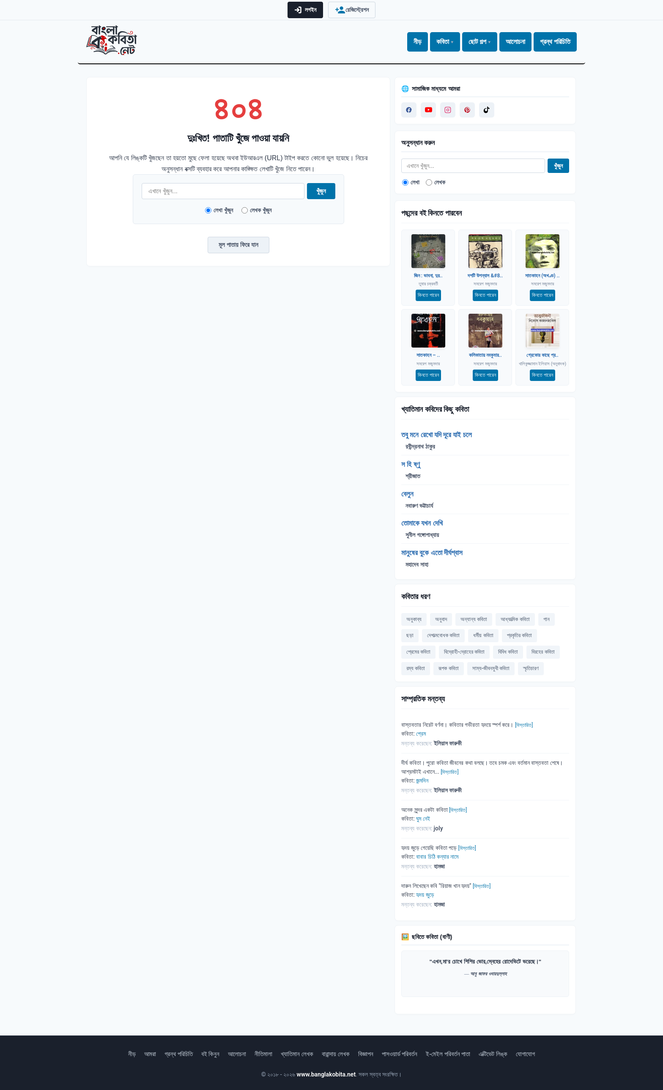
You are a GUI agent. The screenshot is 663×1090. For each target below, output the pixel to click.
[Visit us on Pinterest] (467, 110)
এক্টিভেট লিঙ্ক (493, 1054)
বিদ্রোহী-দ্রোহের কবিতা (464, 652)
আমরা (150, 1054)
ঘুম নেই (423, 818)
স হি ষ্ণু (410, 464)
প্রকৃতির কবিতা (519, 635)
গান (546, 619)
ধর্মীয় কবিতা (483, 635)
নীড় (132, 1054)
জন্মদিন (422, 780)
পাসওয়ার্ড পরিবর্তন (400, 1054)
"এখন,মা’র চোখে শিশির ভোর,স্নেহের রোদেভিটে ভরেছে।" (485, 962)
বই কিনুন (210, 1054)
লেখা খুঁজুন (219, 210)
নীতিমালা (263, 1054)
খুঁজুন (321, 191)
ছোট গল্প (477, 42)
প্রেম (421, 733)
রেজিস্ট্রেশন (352, 10)
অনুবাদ (441, 619)
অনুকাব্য (414, 619)
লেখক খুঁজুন (256, 210)
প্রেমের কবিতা (418, 652)
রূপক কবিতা (448, 668)
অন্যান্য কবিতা (473, 619)
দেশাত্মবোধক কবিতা (443, 635)
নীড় (418, 42)
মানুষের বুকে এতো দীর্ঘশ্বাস (432, 552)
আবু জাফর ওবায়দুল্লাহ (488, 973)
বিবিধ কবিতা (508, 652)
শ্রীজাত (412, 476)
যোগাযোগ (525, 1054)
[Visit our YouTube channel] (428, 110)
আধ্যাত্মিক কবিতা (515, 619)
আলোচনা (515, 42)
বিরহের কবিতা (542, 652)
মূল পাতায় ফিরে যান (238, 244)
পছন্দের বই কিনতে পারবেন (431, 212)
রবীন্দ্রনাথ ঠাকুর (420, 446)
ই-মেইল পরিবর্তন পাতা (448, 1054)
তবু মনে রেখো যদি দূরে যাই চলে (436, 434)
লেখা (410, 182)
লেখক (435, 182)
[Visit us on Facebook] (408, 110)
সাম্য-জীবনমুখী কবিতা (491, 668)
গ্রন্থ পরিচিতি (555, 42)
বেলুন (407, 494)
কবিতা (442, 42)
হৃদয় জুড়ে (425, 894)
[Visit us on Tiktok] (486, 110)
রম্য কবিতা (415, 668)
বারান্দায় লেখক (336, 1054)
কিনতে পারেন (428, 295)
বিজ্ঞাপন (365, 1054)
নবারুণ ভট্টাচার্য (419, 505)
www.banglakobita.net (326, 1074)
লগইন (305, 10)
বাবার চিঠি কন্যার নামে (437, 856)
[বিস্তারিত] (524, 725)
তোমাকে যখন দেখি (421, 523)
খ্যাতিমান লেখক (297, 1054)
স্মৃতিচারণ (531, 668)
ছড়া (410, 635)
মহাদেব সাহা (416, 564)
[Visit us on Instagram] (447, 110)
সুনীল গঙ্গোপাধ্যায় (421, 534)
